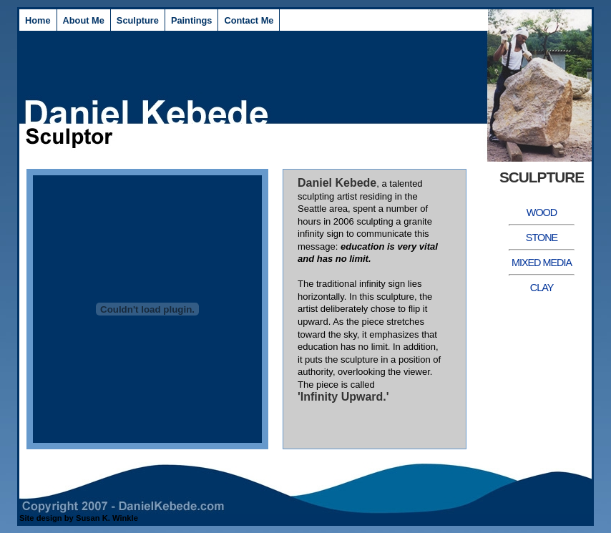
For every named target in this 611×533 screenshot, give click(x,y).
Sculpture (138, 20)
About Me (83, 20)
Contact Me (248, 20)
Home (38, 20)
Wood (542, 212)
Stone (541, 237)
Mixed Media (542, 262)
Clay (542, 287)
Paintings (191, 20)
